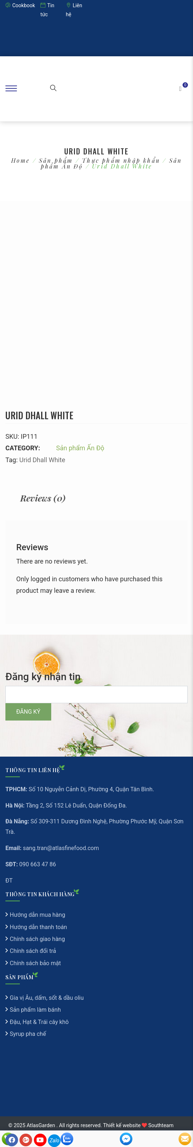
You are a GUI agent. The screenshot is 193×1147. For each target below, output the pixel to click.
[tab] (43, 498)
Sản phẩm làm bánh (35, 1009)
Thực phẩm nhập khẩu (121, 160)
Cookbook (20, 5)
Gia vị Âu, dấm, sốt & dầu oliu (47, 997)
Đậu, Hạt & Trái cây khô (39, 1022)
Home (20, 160)
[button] (53, 89)
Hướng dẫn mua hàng (37, 914)
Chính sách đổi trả (33, 950)
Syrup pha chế (28, 1033)
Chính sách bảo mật (35, 963)
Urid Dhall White (42, 460)
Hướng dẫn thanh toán (38, 927)
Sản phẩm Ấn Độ (80, 448)
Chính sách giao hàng (37, 939)
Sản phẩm (56, 160)
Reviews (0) (43, 498)
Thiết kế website (122, 1125)
